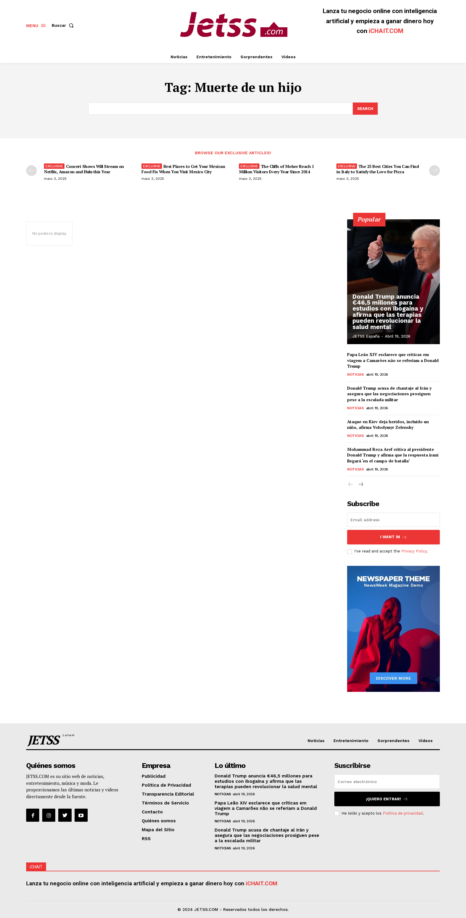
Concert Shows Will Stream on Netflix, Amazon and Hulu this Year (84, 168)
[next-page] (434, 170)
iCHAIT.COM (386, 30)
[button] (64, 25)
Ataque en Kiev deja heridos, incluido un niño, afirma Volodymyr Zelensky (388, 424)
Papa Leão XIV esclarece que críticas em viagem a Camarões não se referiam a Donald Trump (393, 360)
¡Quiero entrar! (387, 799)
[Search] (365, 109)
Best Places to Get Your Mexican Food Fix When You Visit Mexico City (183, 168)
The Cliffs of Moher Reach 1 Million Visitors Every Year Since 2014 (276, 168)
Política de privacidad (403, 813)
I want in (393, 537)
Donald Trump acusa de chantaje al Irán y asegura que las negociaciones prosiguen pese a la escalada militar (389, 393)
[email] (393, 520)
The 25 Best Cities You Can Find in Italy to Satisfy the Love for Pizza (377, 168)
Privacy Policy (414, 551)
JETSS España (366, 336)
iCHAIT (36, 867)
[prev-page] (31, 170)
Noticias (355, 374)
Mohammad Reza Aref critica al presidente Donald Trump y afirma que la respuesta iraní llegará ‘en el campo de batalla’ (393, 454)
